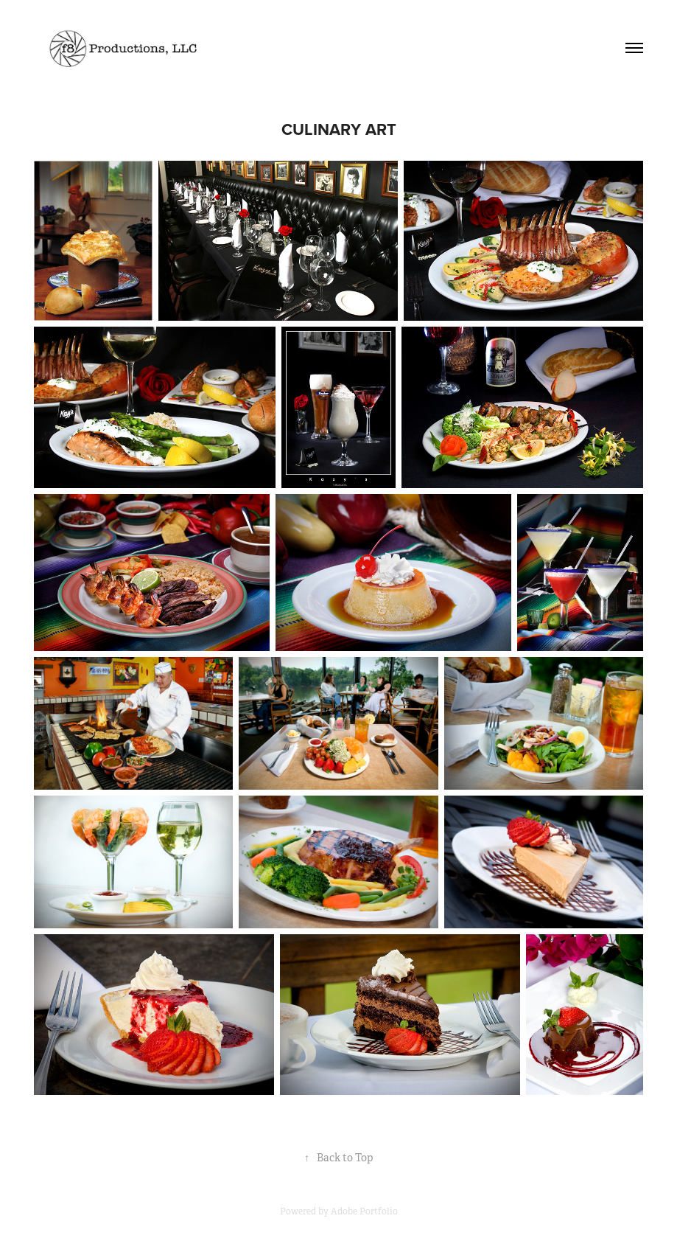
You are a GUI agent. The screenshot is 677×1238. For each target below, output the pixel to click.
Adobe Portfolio (364, 1211)
